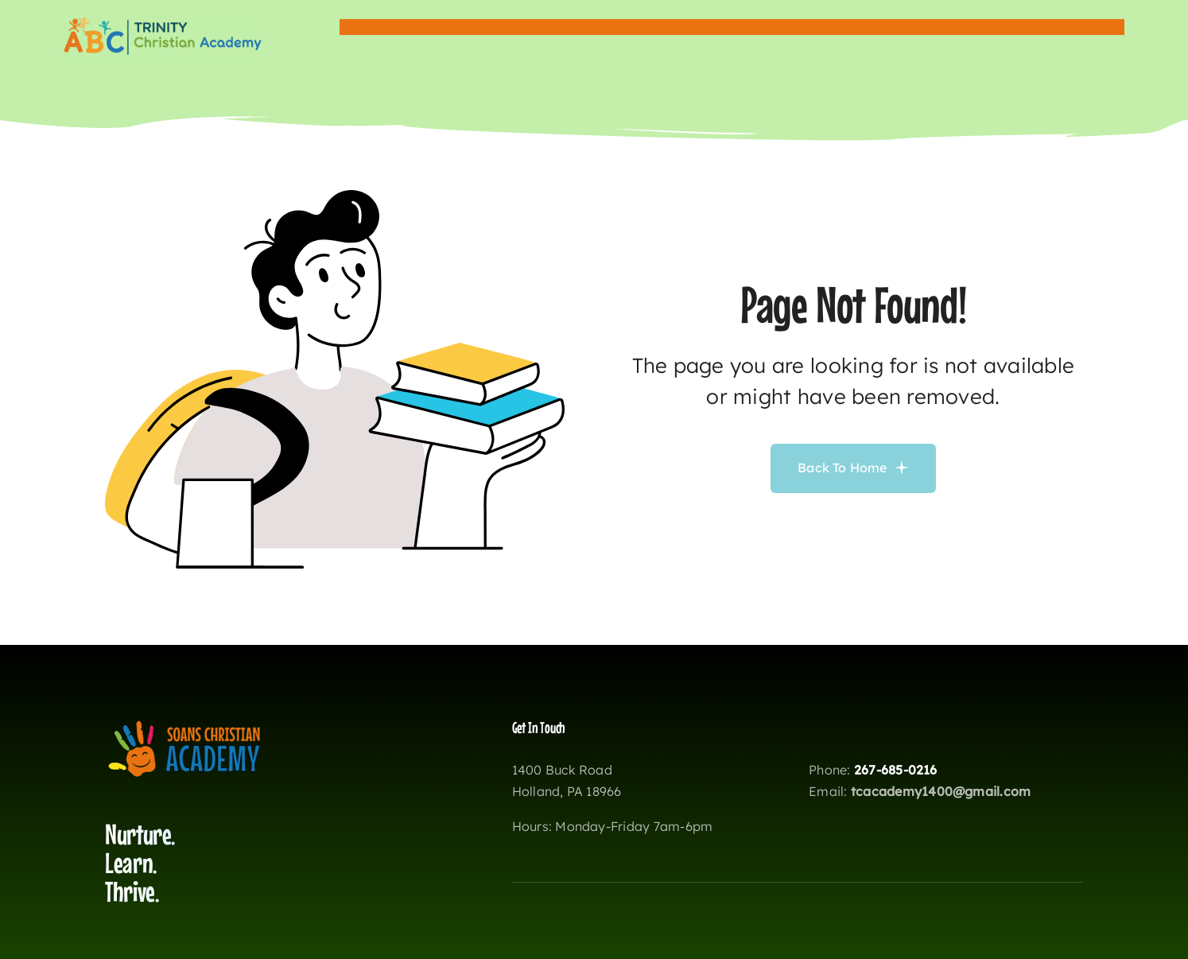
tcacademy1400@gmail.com (941, 791)
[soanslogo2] (184, 724)
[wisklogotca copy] (163, 19)
